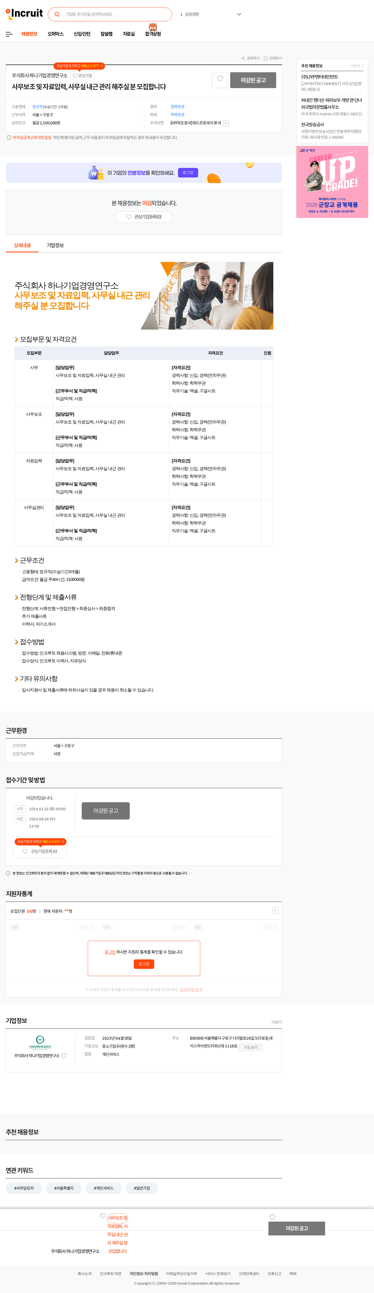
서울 (57, 745)
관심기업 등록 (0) (39, 852)
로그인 (110, 952)
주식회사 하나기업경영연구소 (39, 75)
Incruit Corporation (192, 1283)
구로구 (69, 745)
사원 (57, 753)
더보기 (277, 1022)
